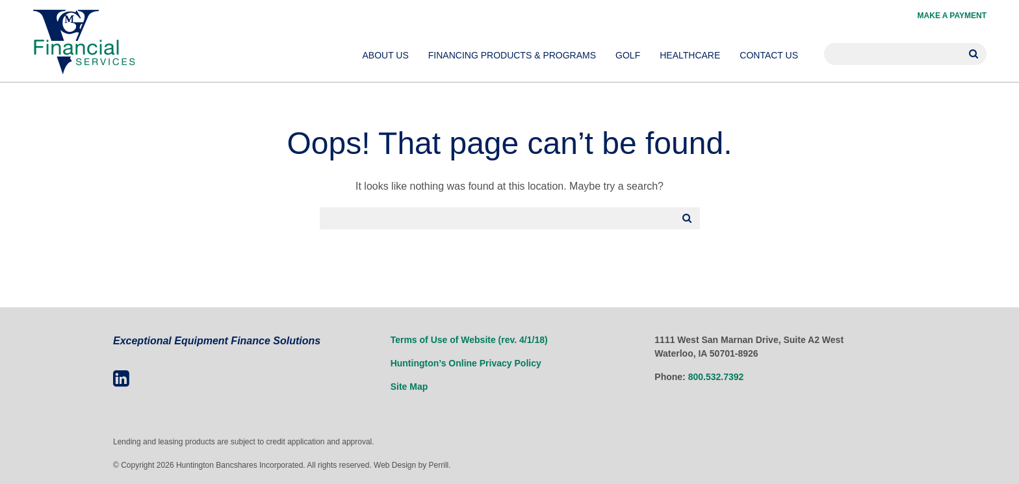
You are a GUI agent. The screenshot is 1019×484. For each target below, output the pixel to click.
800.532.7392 (716, 377)
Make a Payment (952, 15)
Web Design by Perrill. (412, 465)
